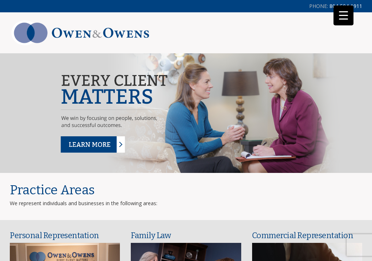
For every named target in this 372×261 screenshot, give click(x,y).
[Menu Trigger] (343, 15)
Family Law (151, 235)
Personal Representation (54, 235)
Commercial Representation (302, 235)
